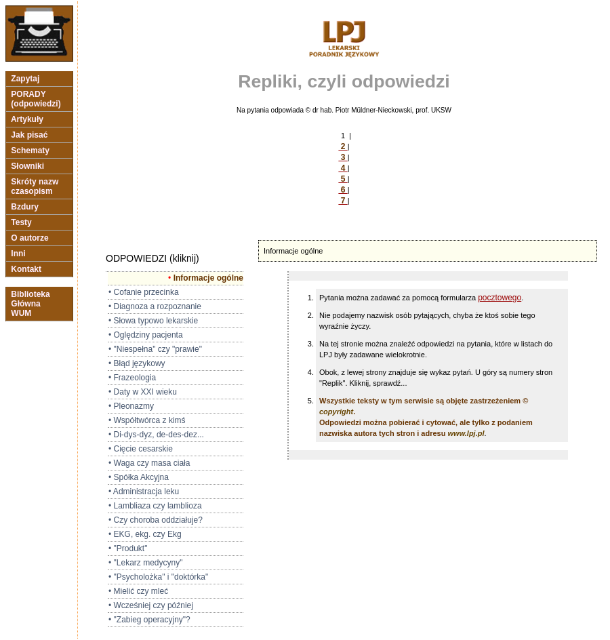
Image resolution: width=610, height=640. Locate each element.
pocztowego (499, 297)
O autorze (30, 238)
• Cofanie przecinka (143, 292)
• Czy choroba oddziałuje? (155, 520)
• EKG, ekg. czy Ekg (145, 534)
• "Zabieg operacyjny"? (149, 619)
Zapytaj (25, 78)
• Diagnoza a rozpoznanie (154, 306)
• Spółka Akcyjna (138, 477)
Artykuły (27, 119)
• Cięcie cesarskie (140, 449)
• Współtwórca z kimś (147, 420)
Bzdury (25, 207)
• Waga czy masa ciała (149, 463)
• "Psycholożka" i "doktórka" (158, 577)
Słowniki (27, 166)
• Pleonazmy (131, 406)
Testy (21, 222)
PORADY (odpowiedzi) (36, 98)
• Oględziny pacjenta (145, 335)
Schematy (30, 150)
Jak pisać (29, 135)
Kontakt (26, 269)
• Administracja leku (143, 491)
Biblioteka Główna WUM (30, 303)
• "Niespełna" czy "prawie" (155, 349)
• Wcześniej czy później (150, 605)
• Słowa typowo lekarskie (153, 320)
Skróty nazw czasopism (35, 186)
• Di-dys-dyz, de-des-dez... (156, 434)
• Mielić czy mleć (138, 591)
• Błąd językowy (136, 363)
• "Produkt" (127, 548)
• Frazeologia (132, 377)
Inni (18, 253)
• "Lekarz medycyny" (145, 562)
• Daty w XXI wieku (142, 392)
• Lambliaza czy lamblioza (155, 506)
